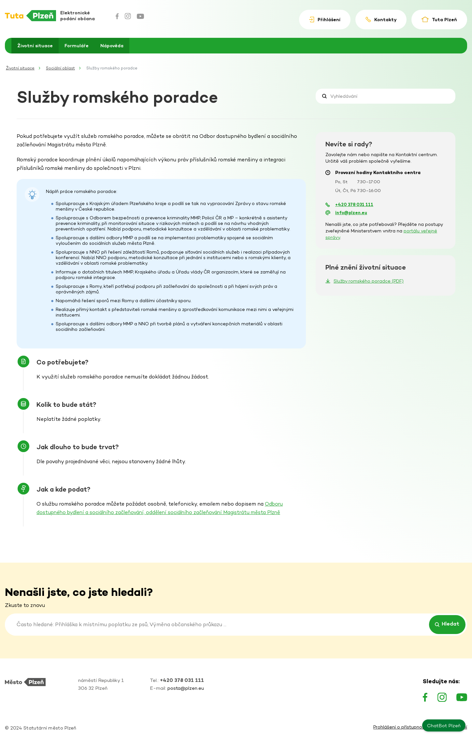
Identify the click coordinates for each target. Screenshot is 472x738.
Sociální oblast (60, 68)
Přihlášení (324, 20)
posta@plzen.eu (185, 688)
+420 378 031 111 (354, 204)
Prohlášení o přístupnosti (400, 727)
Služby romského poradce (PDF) (369, 281)
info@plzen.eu (351, 212)
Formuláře (76, 46)
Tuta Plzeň (439, 19)
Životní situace (35, 46)
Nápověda (111, 46)
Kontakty (380, 19)
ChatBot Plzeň (444, 725)
